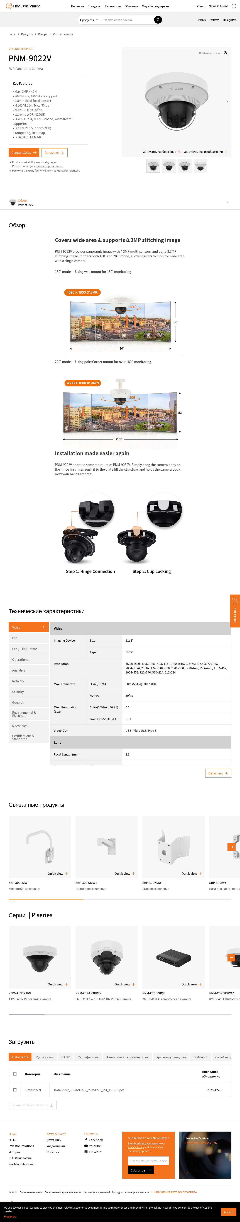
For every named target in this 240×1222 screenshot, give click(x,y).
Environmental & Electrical (24, 714)
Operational (20, 659)
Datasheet (55, 152)
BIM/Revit (200, 1057)
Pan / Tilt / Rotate (24, 648)
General (17, 702)
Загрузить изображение (162, 151)
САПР (65, 1057)
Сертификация (88, 1057)
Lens (15, 638)
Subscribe (141, 1170)
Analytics (18, 670)
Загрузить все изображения (206, 151)
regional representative (49, 166)
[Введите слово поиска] (127, 19)
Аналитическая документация (127, 1057)
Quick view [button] (58, 873)
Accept (229, 1212)
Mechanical (20, 725)
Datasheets (20, 1057)
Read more (10, 1216)
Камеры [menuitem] (42, 34)
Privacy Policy (136, 1147)
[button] (77, 6)
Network (18, 681)
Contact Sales (23, 152)
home (12, 34)
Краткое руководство (171, 1057)
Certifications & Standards (23, 737)
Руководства (44, 1057)
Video (16, 627)
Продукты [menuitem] (87, 20)
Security (18, 691)
